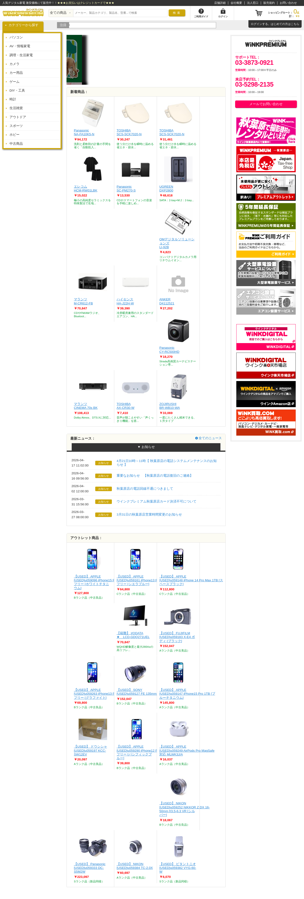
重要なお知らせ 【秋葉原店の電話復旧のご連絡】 (155, 475)
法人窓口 (252, 3)
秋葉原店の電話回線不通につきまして (145, 488)
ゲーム (14, 82)
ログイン (256, 24)
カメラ (14, 64)
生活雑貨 (16, 108)
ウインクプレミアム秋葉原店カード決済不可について (156, 501)
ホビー (14, 134)
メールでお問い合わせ (266, 104)
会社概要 (236, 3)
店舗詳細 (220, 3)
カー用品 (16, 73)
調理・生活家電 (21, 55)
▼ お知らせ (146, 447)
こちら (295, 24)
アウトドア (18, 117)
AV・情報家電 (20, 46)
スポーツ (16, 126)
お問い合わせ (288, 3)
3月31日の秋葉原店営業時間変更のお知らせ (149, 514)
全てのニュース (210, 438)
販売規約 (269, 3)
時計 (13, 99)
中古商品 (16, 143)
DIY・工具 (17, 90)
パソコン (16, 37)
